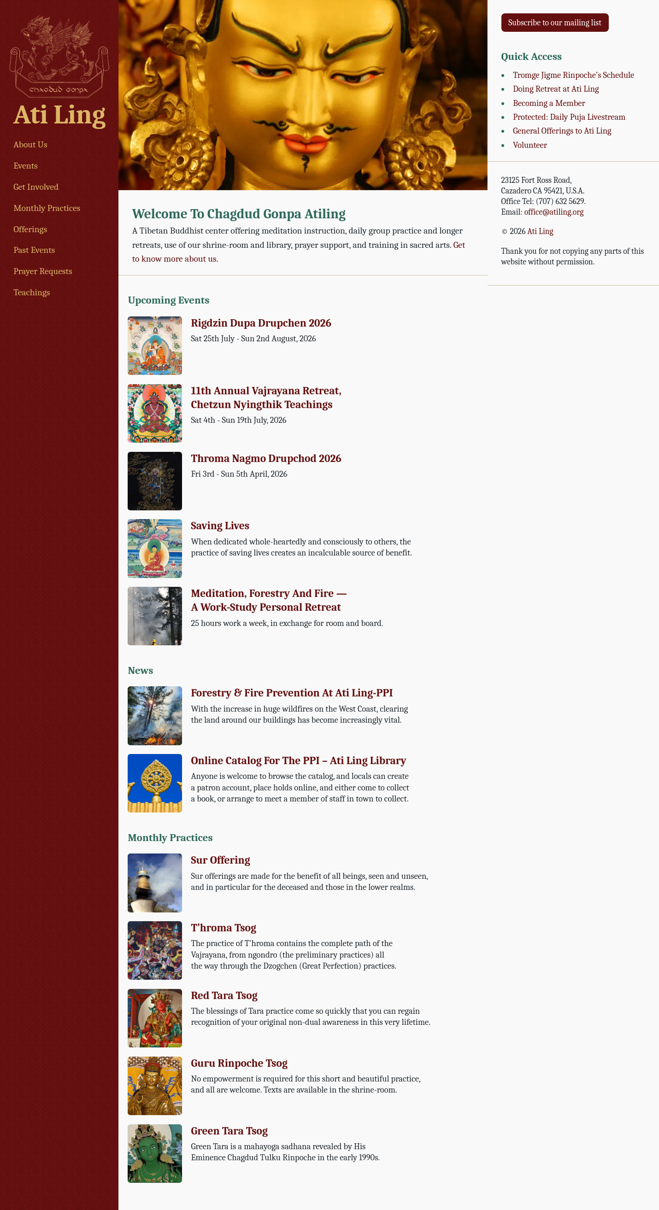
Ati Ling (59, 114)
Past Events (34, 250)
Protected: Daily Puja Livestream (569, 117)
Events (25, 165)
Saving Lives (220, 526)
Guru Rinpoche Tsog (239, 1063)
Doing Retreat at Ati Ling (556, 89)
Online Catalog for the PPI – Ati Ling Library (298, 760)
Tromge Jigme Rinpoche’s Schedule (573, 75)
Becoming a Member (549, 103)
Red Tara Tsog (224, 995)
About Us (30, 144)
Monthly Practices (46, 208)
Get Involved (36, 186)
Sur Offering (220, 860)
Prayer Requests (42, 271)
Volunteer (530, 145)
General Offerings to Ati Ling (562, 131)
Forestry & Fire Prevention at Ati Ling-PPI (292, 693)
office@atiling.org (554, 211)
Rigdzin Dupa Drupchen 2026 (261, 323)
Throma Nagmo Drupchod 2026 (266, 458)
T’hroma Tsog (223, 928)
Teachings (31, 292)
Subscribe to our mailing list (554, 22)
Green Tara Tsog (229, 1131)
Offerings (30, 229)
